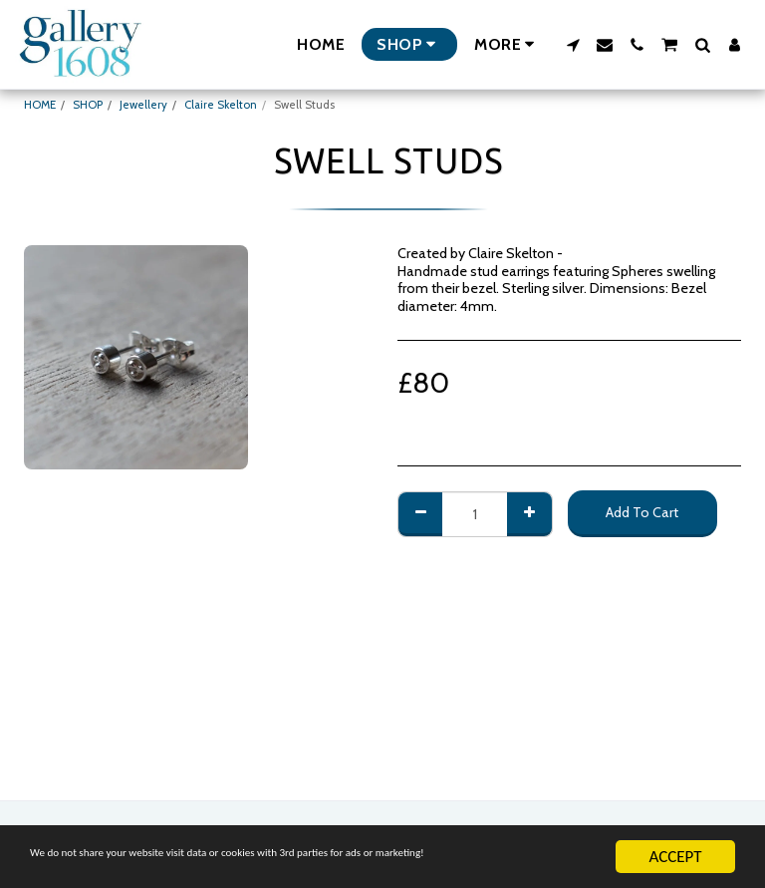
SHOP (88, 105)
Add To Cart (642, 512)
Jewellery (143, 105)
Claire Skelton (220, 105)
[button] (573, 45)
